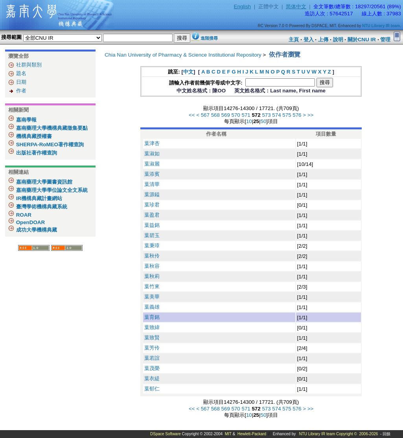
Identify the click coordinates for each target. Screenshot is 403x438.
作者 (21, 91)
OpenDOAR (30, 222)
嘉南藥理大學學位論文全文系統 (51, 190)
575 (286, 115)
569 (225, 115)
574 (276, 115)
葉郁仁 (152, 389)
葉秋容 (152, 266)
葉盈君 (152, 215)
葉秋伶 (152, 256)
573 (266, 115)
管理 (385, 39)
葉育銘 (152, 317)
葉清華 (152, 184)
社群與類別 (29, 65)
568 (215, 115)
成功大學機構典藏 (36, 230)
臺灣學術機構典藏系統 (41, 207)
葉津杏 (152, 143)
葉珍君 (152, 205)
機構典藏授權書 (33, 136)
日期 (21, 82)
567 (205, 115)
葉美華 (152, 297)
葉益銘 (152, 225)
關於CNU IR (362, 39)
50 (263, 121)
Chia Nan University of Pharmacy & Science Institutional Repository (183, 55)
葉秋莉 (152, 276)
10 (249, 121)
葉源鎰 (152, 194)
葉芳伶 (152, 348)
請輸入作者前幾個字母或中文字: (206, 83)
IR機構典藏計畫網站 (38, 198)
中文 (188, 72)
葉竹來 (152, 286)
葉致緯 (152, 327)
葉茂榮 (152, 368)
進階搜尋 (209, 38)
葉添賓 (152, 174)
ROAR (23, 215)
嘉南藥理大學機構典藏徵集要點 (51, 128)
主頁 (294, 39)
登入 (309, 39)
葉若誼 (152, 358)
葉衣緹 (152, 378)
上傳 (323, 39)
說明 (338, 39)
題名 (21, 73)
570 (236, 115)
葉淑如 (152, 153)
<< (192, 115)
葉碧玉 (152, 235)
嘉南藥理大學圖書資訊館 (43, 182)
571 (246, 115)
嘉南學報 (26, 120)
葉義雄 (152, 307)
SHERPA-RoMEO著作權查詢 (49, 144)
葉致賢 (152, 337)
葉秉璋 (152, 245)
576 (297, 115)
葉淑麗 (152, 164)
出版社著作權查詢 (36, 153)
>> (310, 115)
